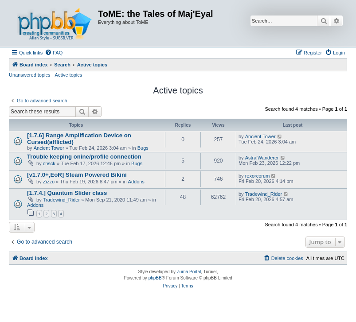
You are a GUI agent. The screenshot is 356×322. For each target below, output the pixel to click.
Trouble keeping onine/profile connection (84, 156)
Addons (136, 181)
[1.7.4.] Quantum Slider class (67, 193)
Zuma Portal (189, 271)
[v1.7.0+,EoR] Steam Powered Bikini (77, 174)
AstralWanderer (262, 157)
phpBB (155, 277)
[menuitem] (54, 52)
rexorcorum (257, 175)
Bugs (143, 148)
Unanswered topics (30, 75)
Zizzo (49, 181)
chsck (49, 163)
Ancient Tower (49, 148)
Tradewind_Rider (61, 199)
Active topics (68, 75)
